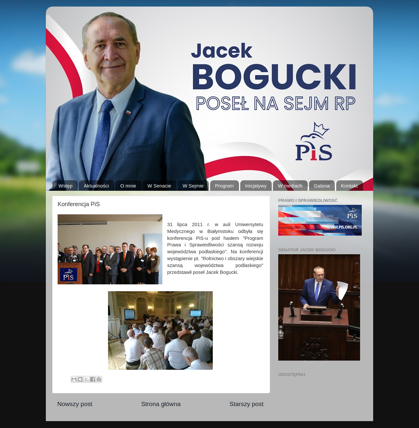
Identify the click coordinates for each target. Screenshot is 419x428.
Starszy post (246, 404)
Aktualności (96, 185)
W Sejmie (193, 185)
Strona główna (161, 404)
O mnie (128, 185)
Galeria (322, 185)
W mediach (290, 185)
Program (224, 185)
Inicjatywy (255, 185)
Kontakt (349, 185)
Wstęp (66, 185)
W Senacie (160, 185)
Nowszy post (74, 404)
